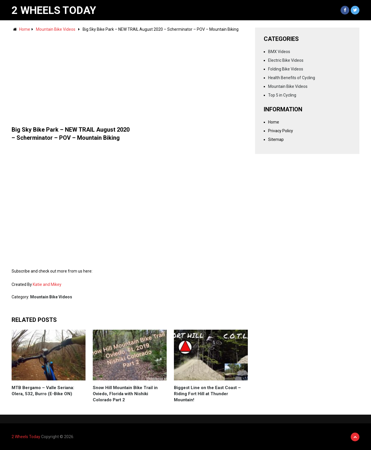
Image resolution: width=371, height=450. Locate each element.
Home (24, 29)
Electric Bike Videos (285, 60)
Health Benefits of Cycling (291, 77)
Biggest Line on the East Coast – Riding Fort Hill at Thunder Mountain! (207, 393)
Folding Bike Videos (285, 69)
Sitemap (276, 139)
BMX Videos (279, 51)
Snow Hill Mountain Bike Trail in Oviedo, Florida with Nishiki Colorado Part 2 (125, 393)
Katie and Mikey (47, 284)
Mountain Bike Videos (55, 29)
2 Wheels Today (54, 10)
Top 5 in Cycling (282, 95)
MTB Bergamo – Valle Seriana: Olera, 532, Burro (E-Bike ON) (43, 390)
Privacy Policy (280, 130)
